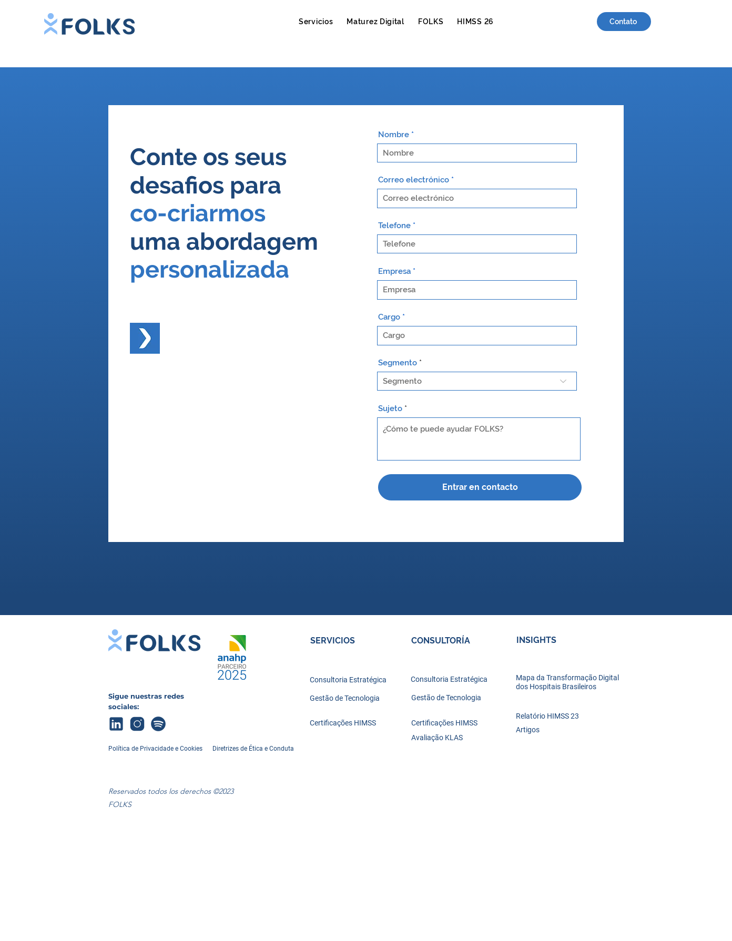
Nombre (393, 135)
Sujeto (390, 409)
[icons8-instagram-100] (137, 724)
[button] (315, 21)
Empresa (394, 271)
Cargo (389, 317)
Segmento (397, 363)
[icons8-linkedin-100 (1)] (116, 724)
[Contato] (624, 21)
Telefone (394, 226)
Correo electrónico (413, 180)
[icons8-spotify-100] (158, 724)
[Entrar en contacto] (480, 487)
